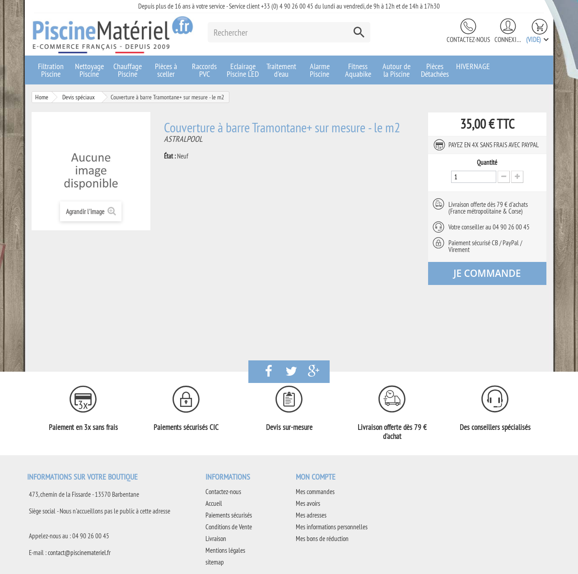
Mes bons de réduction (322, 538)
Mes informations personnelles (332, 527)
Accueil (213, 503)
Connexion (508, 39)
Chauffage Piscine (127, 70)
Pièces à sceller (166, 70)
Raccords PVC (204, 70)
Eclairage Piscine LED (243, 70)
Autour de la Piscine (396, 70)
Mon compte (316, 476)
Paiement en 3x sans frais (83, 427)
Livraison (215, 538)
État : (170, 156)
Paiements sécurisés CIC (186, 427)
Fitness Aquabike (358, 70)
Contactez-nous (468, 39)
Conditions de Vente (228, 527)
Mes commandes (315, 491)
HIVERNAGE (473, 66)
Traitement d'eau (281, 70)
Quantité (487, 163)
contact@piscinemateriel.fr (79, 552)
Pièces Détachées (435, 70)
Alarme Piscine (320, 70)
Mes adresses (311, 515)
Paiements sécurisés (228, 515)
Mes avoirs (308, 503)
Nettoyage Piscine (89, 70)
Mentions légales (225, 550)
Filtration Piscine (51, 70)
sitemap (214, 562)
